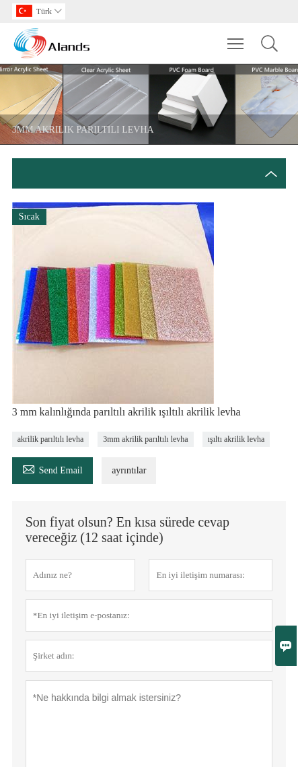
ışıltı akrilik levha (236, 439)
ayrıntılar (129, 470)
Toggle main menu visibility (236, 37)
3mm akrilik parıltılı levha (145, 439)
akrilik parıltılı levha (50, 439)
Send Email (52, 468)
